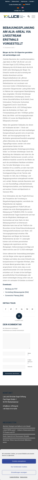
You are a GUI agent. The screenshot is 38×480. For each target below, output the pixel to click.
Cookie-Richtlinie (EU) (15, 4)
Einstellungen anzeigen (19, 472)
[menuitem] (26, 4)
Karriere (7, 1)
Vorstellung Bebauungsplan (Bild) (17, 292)
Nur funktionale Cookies (19, 467)
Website (30, 366)
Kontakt (31, 1)
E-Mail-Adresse (30, 361)
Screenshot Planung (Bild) (14, 295)
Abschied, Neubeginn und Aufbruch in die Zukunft (16, 426)
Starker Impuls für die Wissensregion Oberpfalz (16, 436)
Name (29, 354)
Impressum (24, 1)
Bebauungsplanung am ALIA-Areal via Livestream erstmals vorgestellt (18, 35)
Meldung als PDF (11, 289)
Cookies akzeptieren (19, 461)
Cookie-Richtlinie (14, 477)
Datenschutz (23, 477)
